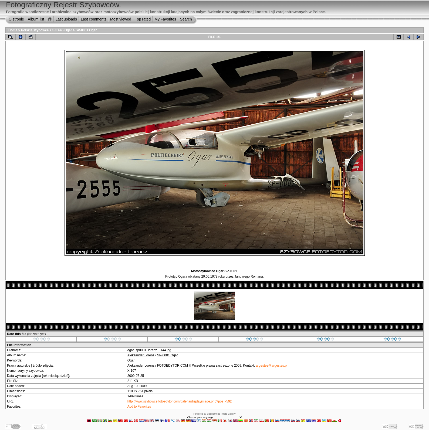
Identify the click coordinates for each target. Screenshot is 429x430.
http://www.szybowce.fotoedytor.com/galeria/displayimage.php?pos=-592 (179, 401)
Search (186, 19)
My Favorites (165, 19)
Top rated (143, 19)
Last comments (93, 19)
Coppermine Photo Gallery (221, 413)
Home (12, 30)
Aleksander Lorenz (140, 355)
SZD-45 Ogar (62, 30)
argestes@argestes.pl (272, 365)
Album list (36, 19)
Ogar (131, 360)
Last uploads (66, 19)
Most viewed (120, 19)
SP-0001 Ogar (86, 30)
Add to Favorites (139, 406)
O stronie (16, 19)
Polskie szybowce (35, 30)
